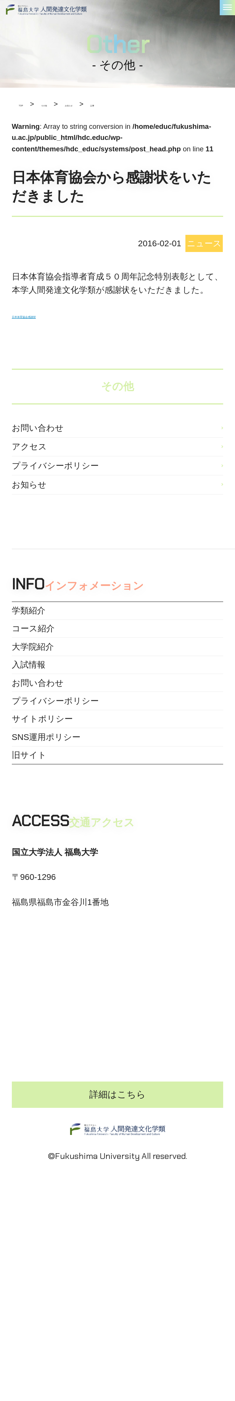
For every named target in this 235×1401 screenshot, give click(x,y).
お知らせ (29, 526)
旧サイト (29, 887)
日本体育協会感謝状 (49, 315)
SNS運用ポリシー (46, 859)
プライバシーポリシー (55, 495)
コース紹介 (33, 691)
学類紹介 (28, 663)
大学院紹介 (33, 719)
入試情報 (28, 747)
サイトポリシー (42, 831)
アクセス (29, 464)
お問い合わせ (38, 433)
